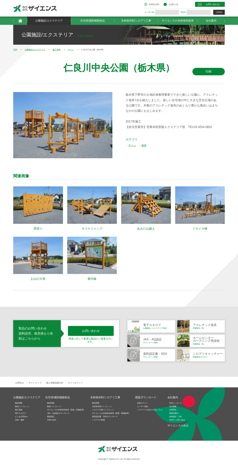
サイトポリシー (75, 383)
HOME (20, 21)
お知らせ (173, 4)
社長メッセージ (175, 403)
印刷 (209, 71)
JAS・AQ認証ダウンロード (58, 413)
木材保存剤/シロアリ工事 (136, 20)
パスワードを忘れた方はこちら (149, 410)
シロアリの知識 (98, 420)
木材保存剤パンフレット (102, 406)
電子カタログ (20, 413)
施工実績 (18, 410)
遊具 (144, 145)
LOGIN (219, 12)
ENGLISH (154, 4)
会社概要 (173, 406)
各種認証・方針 (175, 416)
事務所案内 (173, 413)
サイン (132, 145)
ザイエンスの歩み (178, 425)
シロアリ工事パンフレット (103, 410)
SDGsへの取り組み (177, 420)
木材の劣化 (51, 420)
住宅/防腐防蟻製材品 (92, 20)
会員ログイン (142, 403)
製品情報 (18, 403)
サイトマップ (35, 383)
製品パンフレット (22, 406)
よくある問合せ (21, 416)
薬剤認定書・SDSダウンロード (105, 416)
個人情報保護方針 (54, 383)
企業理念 (173, 410)
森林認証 (50, 416)
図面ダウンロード (145, 397)
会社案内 (211, 20)
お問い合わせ (213, 4)
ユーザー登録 (142, 406)
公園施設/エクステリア (48, 20)
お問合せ (19, 383)
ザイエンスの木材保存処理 (178, 20)
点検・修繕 (19, 420)
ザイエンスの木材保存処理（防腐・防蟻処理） (66, 410)
